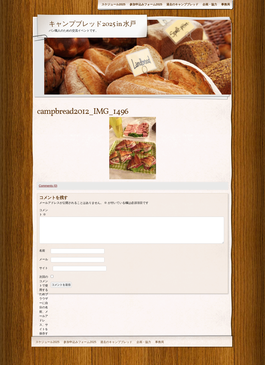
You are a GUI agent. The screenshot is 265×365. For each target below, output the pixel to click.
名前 (42, 250)
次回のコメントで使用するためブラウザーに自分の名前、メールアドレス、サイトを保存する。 (43, 307)
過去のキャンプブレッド (182, 4)
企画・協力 (209, 4)
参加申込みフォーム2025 (146, 4)
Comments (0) (48, 185)
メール (43, 259)
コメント (43, 212)
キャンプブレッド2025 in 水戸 (92, 24)
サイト (43, 268)
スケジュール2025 (113, 4)
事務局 (225, 4)
